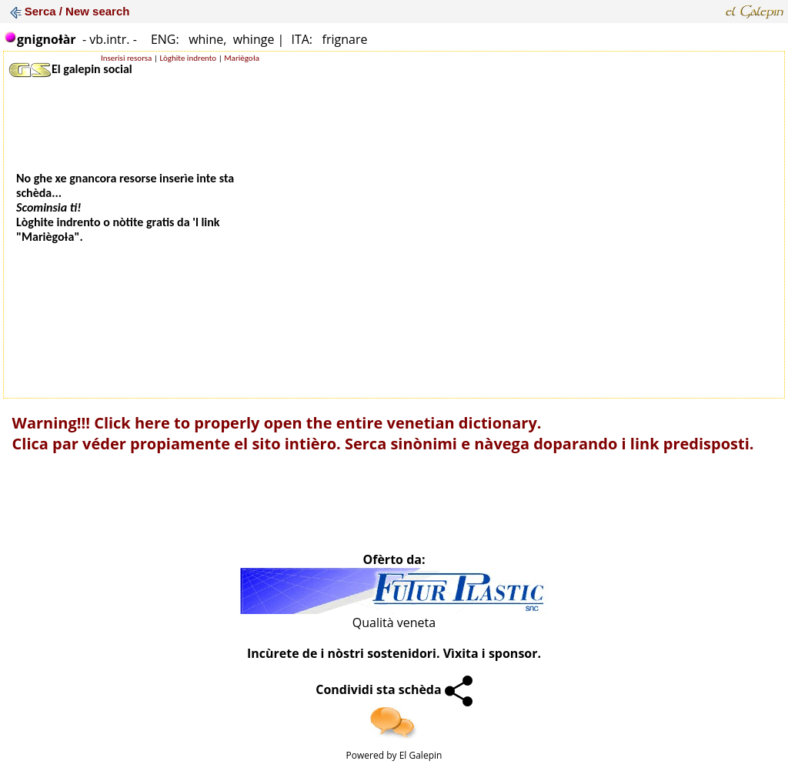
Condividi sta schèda (394, 689)
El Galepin (420, 755)
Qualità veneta (394, 622)
